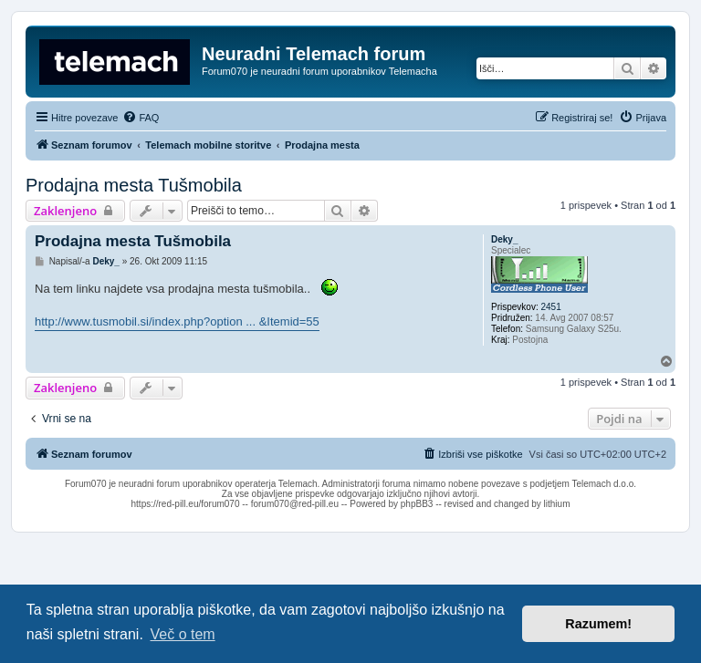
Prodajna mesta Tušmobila (134, 185)
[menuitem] (140, 118)
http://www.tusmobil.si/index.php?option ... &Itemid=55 (177, 321)
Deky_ (504, 239)
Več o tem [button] (183, 634)
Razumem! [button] (598, 623)
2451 (550, 307)
